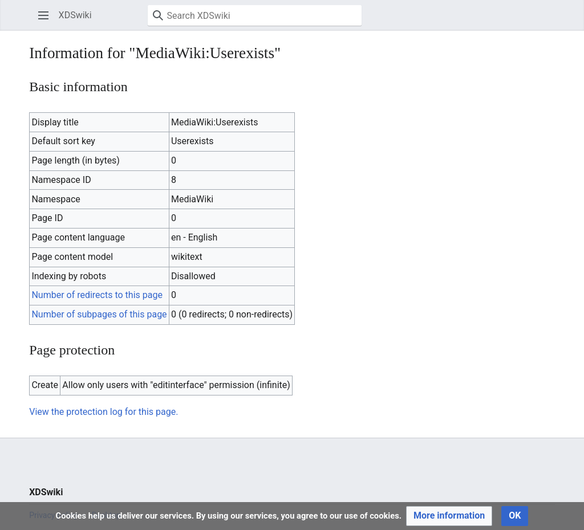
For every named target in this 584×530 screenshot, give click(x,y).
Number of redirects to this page (97, 295)
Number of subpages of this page (99, 314)
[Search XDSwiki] (255, 15)
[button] (43, 15)
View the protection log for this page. (103, 411)
